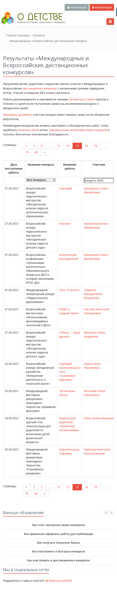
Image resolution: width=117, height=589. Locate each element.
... (50, 145)
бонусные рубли (28, 130)
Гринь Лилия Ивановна (98, 418)
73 (77, 145)
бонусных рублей (58, 580)
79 (27, 152)
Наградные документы (17, 114)
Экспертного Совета (82, 99)
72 (68, 145)
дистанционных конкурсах (40, 88)
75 (95, 145)
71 (58, 145)
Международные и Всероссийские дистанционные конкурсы (48, 41)
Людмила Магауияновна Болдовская (93, 294)
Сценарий (65, 188)
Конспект (65, 223)
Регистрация (76, 7)
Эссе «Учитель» (69, 290)
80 (36, 152)
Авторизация (101, 7)
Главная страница (17, 35)
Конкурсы (39, 35)
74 (86, 145)
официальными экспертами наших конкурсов (78, 130)
